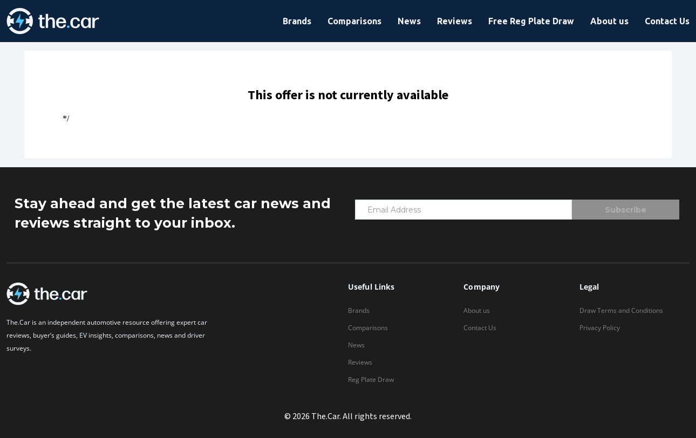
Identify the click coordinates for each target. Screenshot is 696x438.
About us (609, 21)
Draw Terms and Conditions (621, 310)
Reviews (454, 21)
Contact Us (667, 21)
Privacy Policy (599, 327)
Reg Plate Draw (371, 379)
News (409, 21)
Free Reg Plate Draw (531, 21)
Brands (297, 21)
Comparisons (354, 21)
